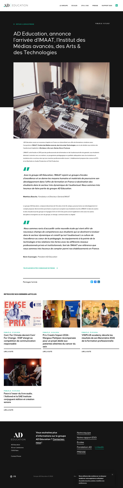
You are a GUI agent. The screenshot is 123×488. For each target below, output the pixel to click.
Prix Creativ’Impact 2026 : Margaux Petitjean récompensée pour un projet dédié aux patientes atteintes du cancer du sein (59, 341)
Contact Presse (16, 456)
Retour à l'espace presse (23, 24)
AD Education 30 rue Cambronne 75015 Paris (17, 447)
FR (14, 476)
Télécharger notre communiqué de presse (39, 268)
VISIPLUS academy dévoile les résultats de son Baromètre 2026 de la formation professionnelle (98, 338)
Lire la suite (8, 351)
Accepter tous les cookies (87, 480)
